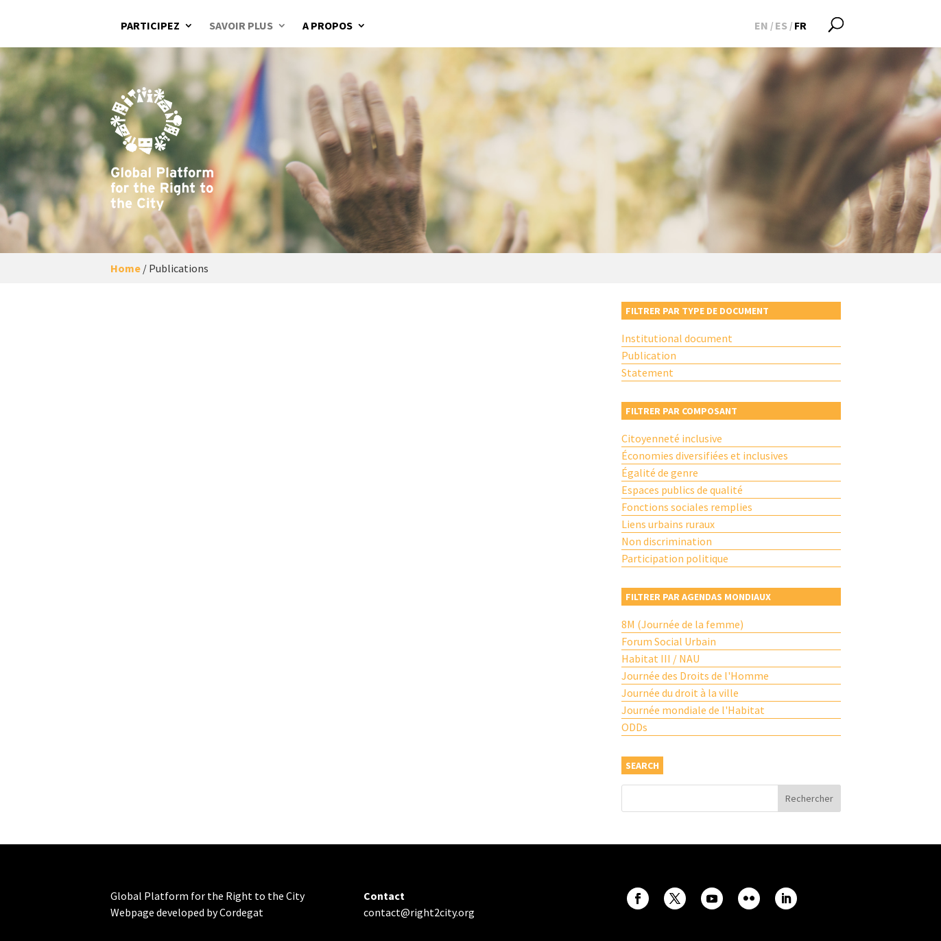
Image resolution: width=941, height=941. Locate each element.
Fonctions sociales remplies (686, 507)
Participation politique (674, 558)
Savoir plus (241, 25)
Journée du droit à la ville (680, 693)
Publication (648, 355)
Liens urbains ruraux (668, 524)
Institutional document (676, 338)
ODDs (634, 727)
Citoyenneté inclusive (671, 438)
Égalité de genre (659, 472)
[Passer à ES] (781, 25)
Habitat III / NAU (660, 658)
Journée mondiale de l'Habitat (693, 710)
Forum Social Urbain (668, 641)
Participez (150, 25)
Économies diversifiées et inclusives (704, 455)
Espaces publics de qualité (682, 490)
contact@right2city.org (419, 912)
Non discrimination (666, 541)
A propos (327, 25)
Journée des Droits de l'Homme (695, 675)
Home (125, 268)
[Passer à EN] (761, 25)
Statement (647, 372)
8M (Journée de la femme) (682, 624)
